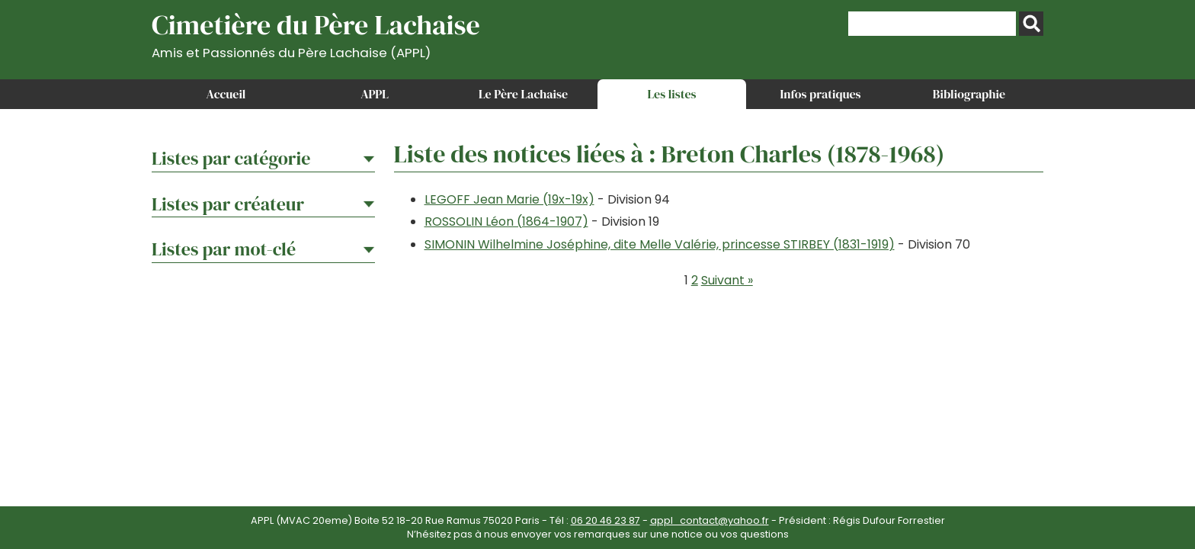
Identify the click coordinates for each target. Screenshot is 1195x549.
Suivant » (727, 280)
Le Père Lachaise (523, 93)
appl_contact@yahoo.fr (709, 520)
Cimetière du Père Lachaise (316, 33)
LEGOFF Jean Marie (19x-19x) (509, 199)
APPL (374, 93)
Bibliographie (969, 93)
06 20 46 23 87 (605, 520)
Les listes (671, 93)
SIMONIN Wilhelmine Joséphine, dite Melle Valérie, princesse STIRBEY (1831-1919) (659, 244)
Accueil (226, 93)
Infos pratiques (820, 93)
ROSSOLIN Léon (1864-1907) (506, 221)
